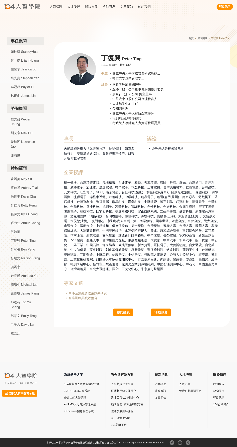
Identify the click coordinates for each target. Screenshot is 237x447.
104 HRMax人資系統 (77, 390)
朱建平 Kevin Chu (23, 196)
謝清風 (15, 155)
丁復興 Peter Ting (23, 240)
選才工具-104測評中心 (125, 397)
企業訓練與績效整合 (83, 298)
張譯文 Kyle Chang (24, 214)
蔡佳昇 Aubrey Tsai (24, 187)
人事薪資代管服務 (122, 384)
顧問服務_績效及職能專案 (127, 404)
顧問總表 (123, 312)
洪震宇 (15, 267)
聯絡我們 (224, 6)
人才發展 (73, 6)
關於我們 (144, 6)
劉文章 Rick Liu (21, 133)
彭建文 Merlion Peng (25, 258)
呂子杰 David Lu (22, 324)
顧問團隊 (202, 38)
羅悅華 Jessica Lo (23, 69)
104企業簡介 (221, 404)
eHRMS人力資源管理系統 (80, 404)
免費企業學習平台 (190, 390)
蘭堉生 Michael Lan (24, 284)
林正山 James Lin (23, 95)
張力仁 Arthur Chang (25, 223)
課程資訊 (160, 390)
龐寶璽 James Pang (25, 293)
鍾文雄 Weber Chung (20, 122)
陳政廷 (15, 333)
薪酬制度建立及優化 (123, 390)
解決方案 (91, 6)
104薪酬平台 (119, 424)
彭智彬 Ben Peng (23, 249)
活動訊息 (109, 6)
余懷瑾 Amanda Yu (24, 276)
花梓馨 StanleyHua (24, 51)
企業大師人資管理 (75, 397)
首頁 (191, 38)
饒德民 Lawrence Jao (23, 144)
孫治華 (15, 232)
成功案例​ (218, 390)
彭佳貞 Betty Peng (24, 205)
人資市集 (184, 384)
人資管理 (56, 6)
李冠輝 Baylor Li (22, 87)
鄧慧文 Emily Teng (24, 316)
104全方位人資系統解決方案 (81, 384)
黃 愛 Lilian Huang (25, 60)
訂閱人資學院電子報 (20, 393)
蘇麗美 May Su (21, 179)
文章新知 (126, 6)
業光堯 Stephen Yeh (25, 78)
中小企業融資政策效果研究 (88, 293)
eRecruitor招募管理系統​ (79, 411)
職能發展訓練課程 (122, 411)
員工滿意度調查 (121, 418)
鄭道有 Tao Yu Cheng (21, 305)
